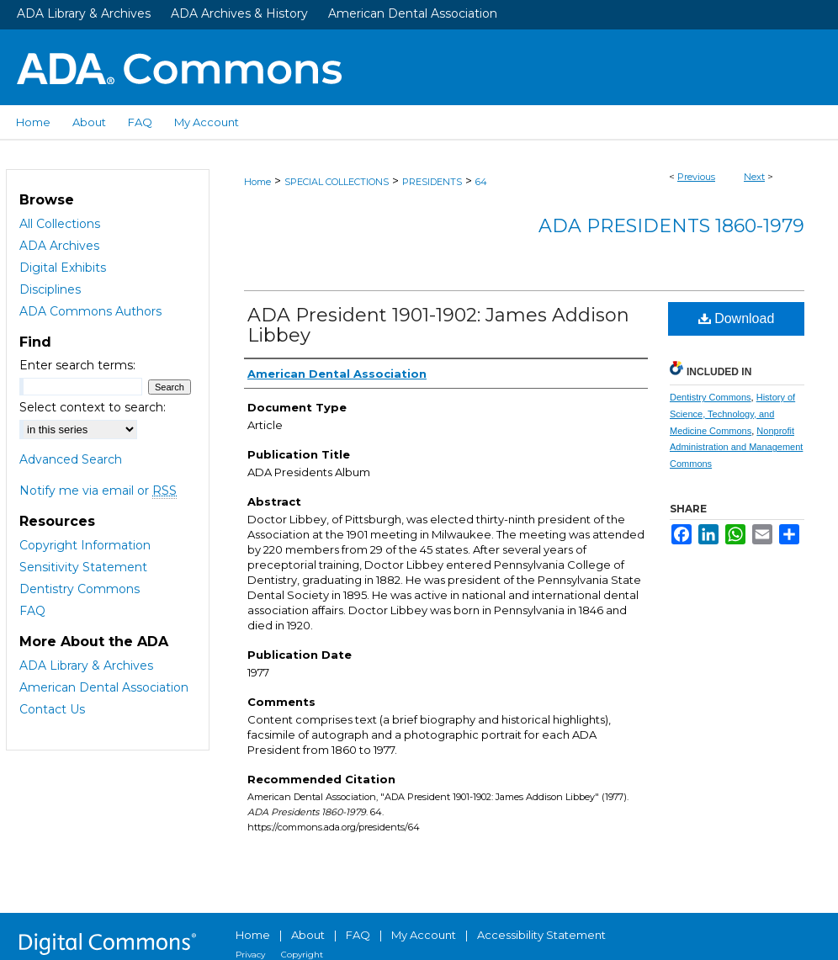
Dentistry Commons (710, 397)
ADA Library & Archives (84, 13)
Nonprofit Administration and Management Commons (736, 447)
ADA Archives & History (239, 13)
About (308, 934)
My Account (423, 934)
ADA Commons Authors (90, 311)
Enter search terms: (77, 365)
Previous (696, 177)
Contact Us (52, 709)
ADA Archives (59, 245)
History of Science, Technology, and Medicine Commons (732, 414)
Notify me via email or (98, 490)
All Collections (59, 223)
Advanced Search (70, 459)
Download (736, 318)
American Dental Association (412, 13)
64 (481, 182)
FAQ (32, 610)
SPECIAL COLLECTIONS (336, 182)
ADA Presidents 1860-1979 (671, 226)
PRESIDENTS (432, 182)
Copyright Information (85, 545)
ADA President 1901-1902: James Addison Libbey (438, 325)
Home (257, 182)
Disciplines (50, 289)
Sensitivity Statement (83, 567)
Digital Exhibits (62, 267)
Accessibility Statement (541, 934)
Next (754, 177)
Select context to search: (92, 407)
